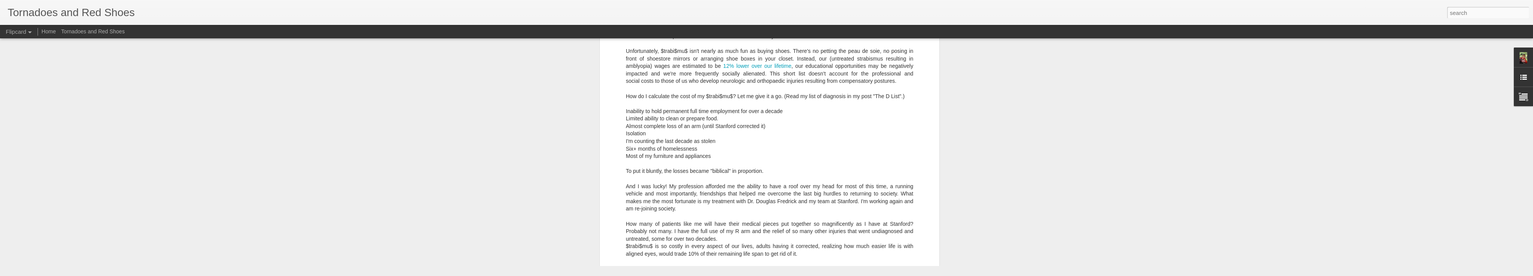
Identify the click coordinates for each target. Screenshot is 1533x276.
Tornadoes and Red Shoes (93, 31)
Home (48, 31)
